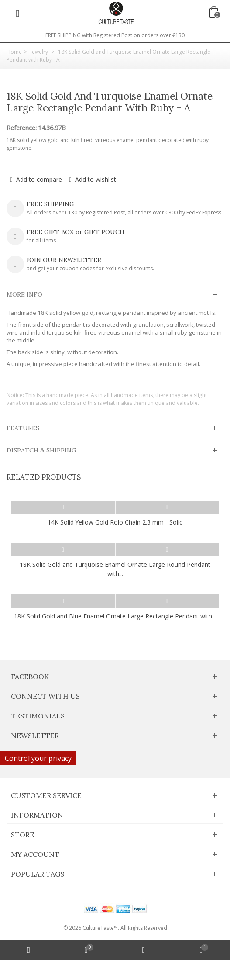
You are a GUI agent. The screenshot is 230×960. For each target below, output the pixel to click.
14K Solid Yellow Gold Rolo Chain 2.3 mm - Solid (115, 522)
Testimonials (38, 716)
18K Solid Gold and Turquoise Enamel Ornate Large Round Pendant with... (115, 569)
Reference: (22, 128)
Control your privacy (38, 758)
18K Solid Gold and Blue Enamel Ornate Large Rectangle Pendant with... (115, 616)
